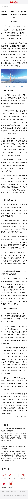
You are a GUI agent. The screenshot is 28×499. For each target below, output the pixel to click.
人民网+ (10, 476)
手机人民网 (16, 476)
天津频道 (7, 6)
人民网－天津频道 (21, 26)
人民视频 (4, 484)
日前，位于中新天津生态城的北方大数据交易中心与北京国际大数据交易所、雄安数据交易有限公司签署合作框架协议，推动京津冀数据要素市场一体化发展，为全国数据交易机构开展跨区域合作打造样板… (14, 437)
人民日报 (4, 476)
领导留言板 (22, 476)
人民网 (1, 6)
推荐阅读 (5, 425)
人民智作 (10, 484)
